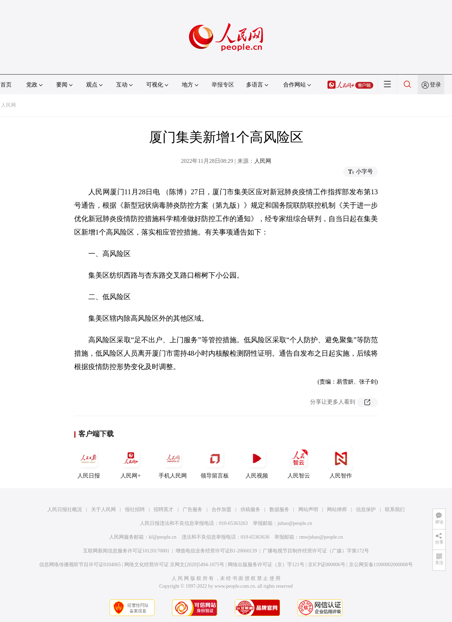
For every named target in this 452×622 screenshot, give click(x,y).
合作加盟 (221, 509)
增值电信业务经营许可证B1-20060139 (216, 550)
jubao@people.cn (295, 523)
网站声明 (308, 509)
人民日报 (88, 462)
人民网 (8, 105)
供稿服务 (250, 509)
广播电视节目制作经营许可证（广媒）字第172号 (316, 550)
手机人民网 (173, 462)
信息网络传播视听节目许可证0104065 (80, 564)
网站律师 (337, 509)
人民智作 (340, 462)
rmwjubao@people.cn (321, 537)
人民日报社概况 (64, 509)
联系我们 (395, 509)
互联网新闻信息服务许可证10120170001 (126, 550)
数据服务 (279, 509)
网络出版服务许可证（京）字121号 (266, 564)
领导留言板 (215, 462)
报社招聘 (135, 509)
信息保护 (366, 509)
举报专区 (223, 85)
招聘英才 (163, 509)
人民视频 (256, 462)
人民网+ (130, 462)
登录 (435, 85)
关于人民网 (103, 509)
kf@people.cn (163, 537)
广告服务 (192, 509)
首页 (6, 85)
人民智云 (298, 462)
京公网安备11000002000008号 (381, 564)
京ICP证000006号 (326, 564)
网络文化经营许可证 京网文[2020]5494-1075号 (174, 564)
